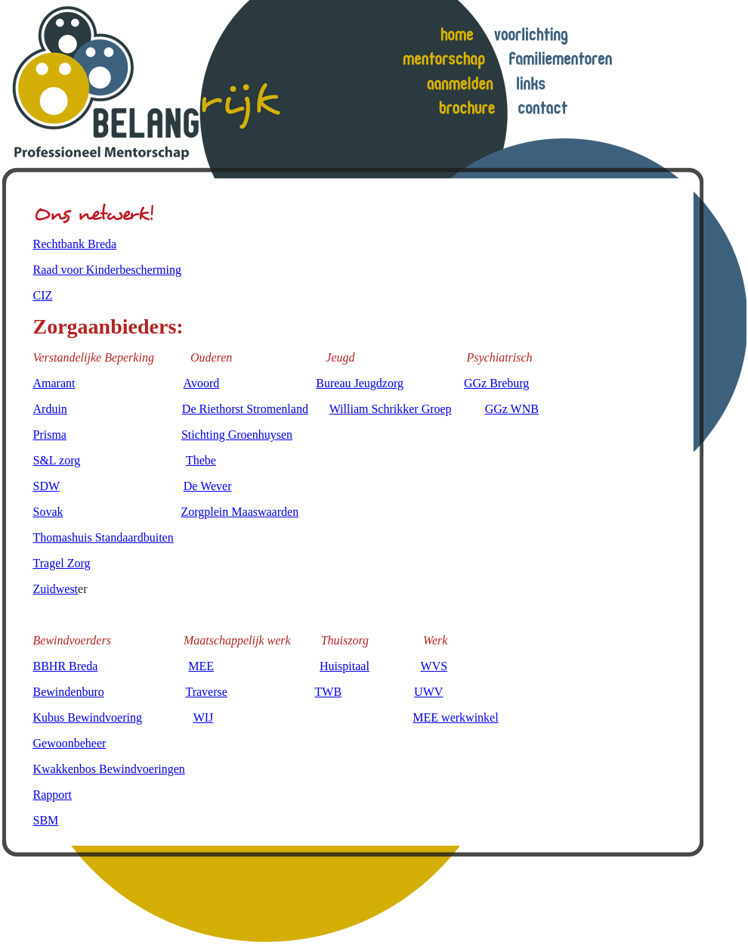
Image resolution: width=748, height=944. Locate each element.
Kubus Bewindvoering (87, 717)
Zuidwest (56, 588)
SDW (46, 486)
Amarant (54, 383)
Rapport (53, 794)
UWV (428, 691)
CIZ (43, 295)
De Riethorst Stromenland (245, 408)
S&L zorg (57, 460)
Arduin (50, 408)
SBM (46, 820)
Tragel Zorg (62, 563)
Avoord (202, 383)
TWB (328, 691)
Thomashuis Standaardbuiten (103, 537)
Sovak (48, 511)
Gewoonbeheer (70, 743)
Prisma (49, 434)
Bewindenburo (68, 691)
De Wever (208, 486)
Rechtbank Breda (75, 244)
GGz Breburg (496, 383)
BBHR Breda (65, 666)
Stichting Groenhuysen (236, 434)
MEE (201, 666)
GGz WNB (512, 408)
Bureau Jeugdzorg (359, 383)
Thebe (201, 460)
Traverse (206, 691)
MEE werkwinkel (455, 717)
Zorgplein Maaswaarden (240, 511)
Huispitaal (344, 666)
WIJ (203, 717)
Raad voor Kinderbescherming (107, 269)
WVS (434, 666)
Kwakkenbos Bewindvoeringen (109, 768)
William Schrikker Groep (390, 408)
